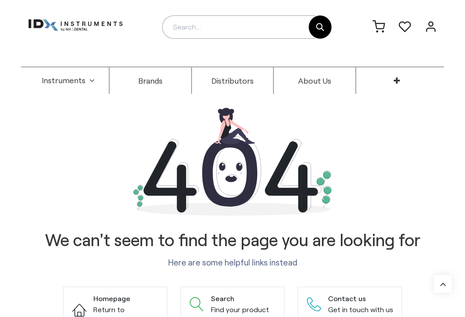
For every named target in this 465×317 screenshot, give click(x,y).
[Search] (320, 27)
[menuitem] (68, 80)
